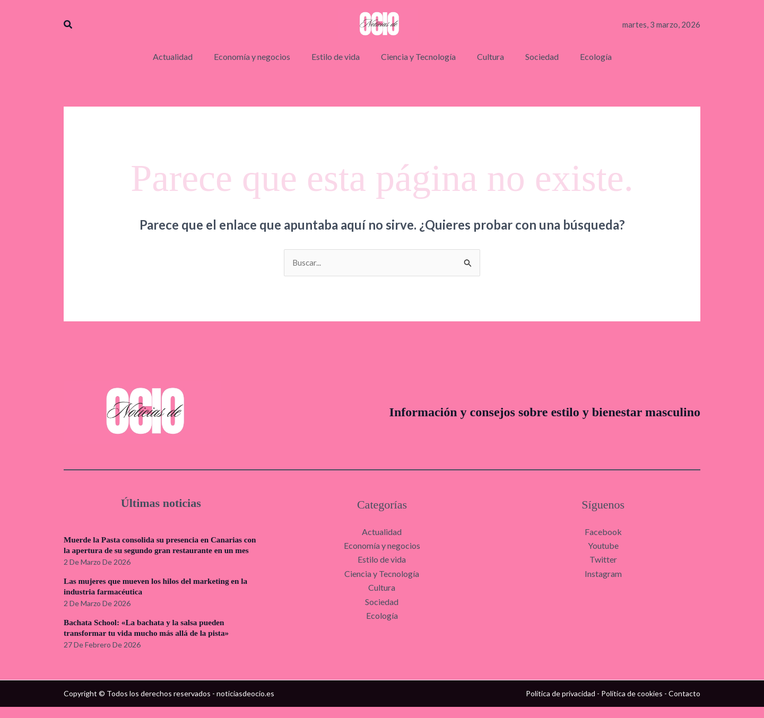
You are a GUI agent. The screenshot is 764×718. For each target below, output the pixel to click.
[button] (68, 24)
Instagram (603, 574)
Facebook (603, 532)
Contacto (684, 704)
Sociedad (381, 602)
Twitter (603, 560)
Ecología (382, 616)
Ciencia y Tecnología (381, 574)
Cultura (381, 588)
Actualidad (382, 532)
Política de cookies (632, 704)
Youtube (603, 546)
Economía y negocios (382, 546)
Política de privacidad (560, 704)
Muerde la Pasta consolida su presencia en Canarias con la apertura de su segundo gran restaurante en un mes (160, 551)
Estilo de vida (382, 560)
